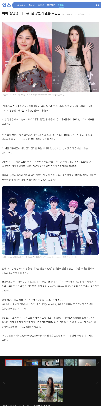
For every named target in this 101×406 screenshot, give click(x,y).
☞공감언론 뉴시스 (11, 335)
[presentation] (3, 362)
